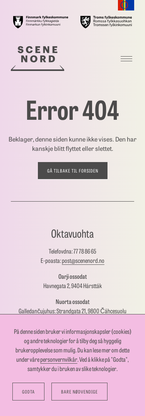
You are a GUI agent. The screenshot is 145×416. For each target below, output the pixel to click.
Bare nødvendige (79, 391)
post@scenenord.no (83, 260)
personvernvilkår (58, 359)
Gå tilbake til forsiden (72, 170)
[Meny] (126, 58)
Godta (28, 391)
